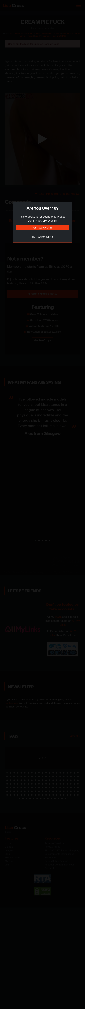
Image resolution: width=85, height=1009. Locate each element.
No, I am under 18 (42, 236)
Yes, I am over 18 (42, 227)
